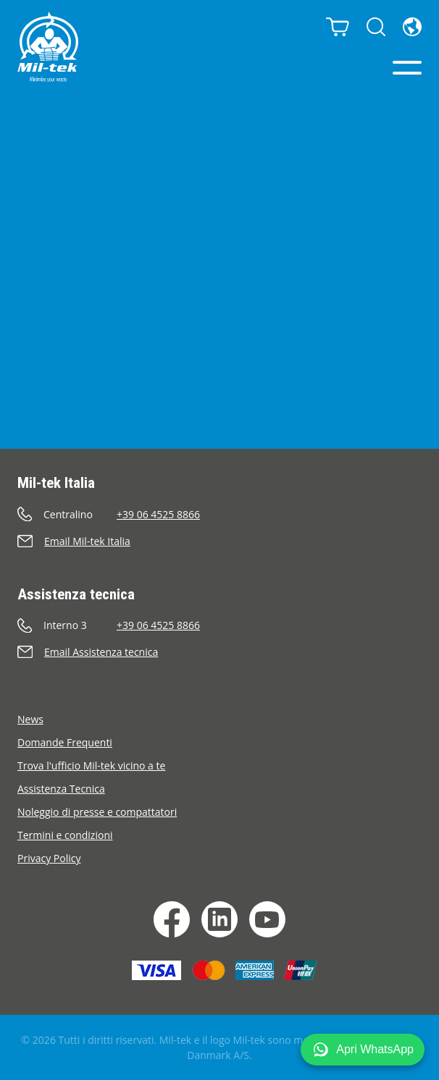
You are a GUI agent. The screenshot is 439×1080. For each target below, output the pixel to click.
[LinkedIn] (219, 919)
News (30, 719)
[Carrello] (337, 26)
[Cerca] (376, 26)
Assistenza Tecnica (61, 789)
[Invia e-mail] (219, 541)
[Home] (47, 47)
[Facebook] (172, 919)
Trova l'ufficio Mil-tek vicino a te (91, 765)
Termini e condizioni (65, 835)
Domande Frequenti (64, 742)
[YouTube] (267, 919)
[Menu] (407, 67)
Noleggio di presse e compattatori (97, 812)
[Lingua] (412, 26)
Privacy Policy (48, 858)
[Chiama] (219, 514)
